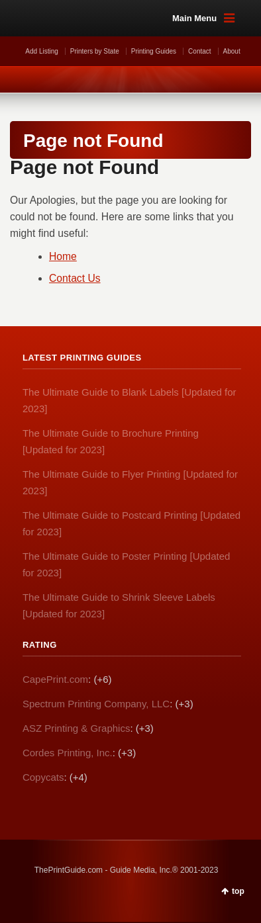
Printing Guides (153, 51)
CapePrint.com (55, 679)
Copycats (43, 777)
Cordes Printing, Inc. (68, 752)
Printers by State (94, 51)
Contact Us (75, 278)
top (238, 891)
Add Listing (41, 51)
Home (63, 256)
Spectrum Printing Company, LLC (96, 703)
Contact (199, 51)
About (231, 51)
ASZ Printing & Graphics (76, 728)
